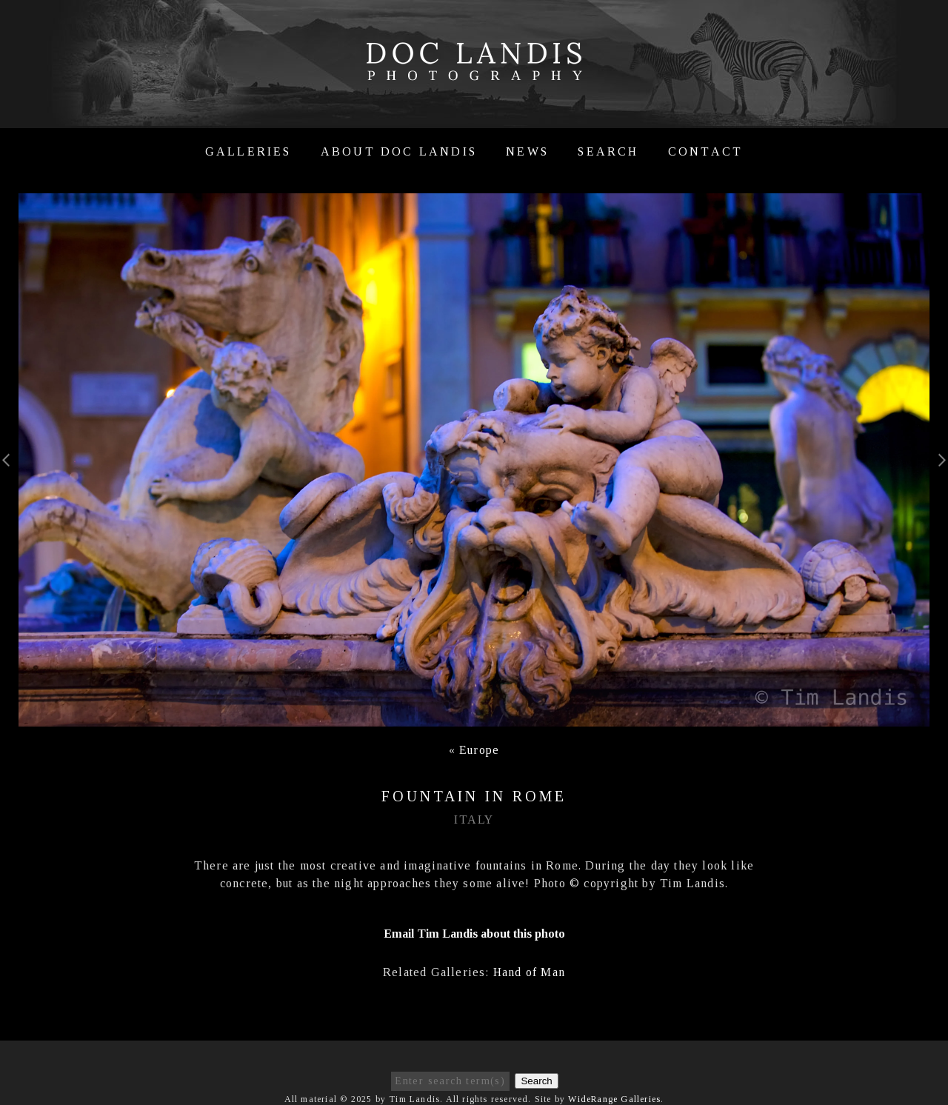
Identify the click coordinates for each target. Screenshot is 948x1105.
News (527, 151)
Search (608, 151)
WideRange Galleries (614, 1099)
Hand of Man (529, 972)
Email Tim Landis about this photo (474, 933)
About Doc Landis (399, 151)
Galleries (248, 151)
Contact (705, 151)
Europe (479, 750)
